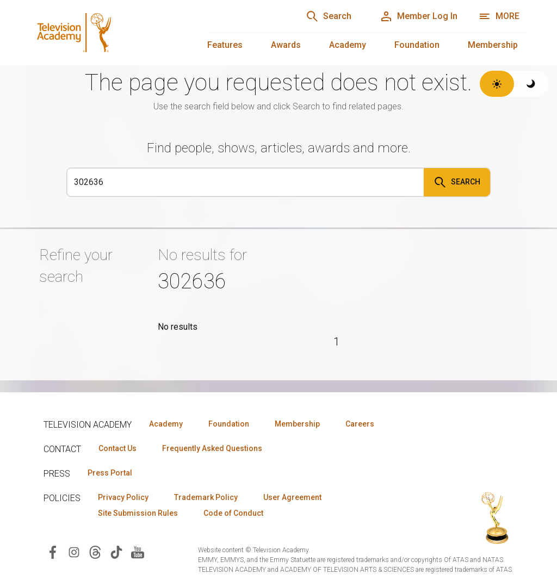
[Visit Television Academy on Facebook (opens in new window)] (53, 551)
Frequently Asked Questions (212, 448)
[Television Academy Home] (108, 32)
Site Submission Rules (138, 513)
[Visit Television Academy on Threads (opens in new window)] (95, 551)
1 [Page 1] (336, 341)
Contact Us (117, 448)
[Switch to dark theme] (531, 84)
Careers (359, 423)
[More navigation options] (499, 16)
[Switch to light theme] (497, 84)
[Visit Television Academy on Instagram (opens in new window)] (74, 551)
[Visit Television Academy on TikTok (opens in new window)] (116, 551)
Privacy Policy (123, 497)
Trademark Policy (206, 497)
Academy (347, 45)
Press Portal (110, 472)
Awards (286, 45)
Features (225, 45)
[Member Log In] (418, 16)
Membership (493, 45)
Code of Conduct (233, 513)
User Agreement (292, 497)
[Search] (328, 16)
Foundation (417, 45)
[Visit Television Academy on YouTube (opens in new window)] (137, 551)
